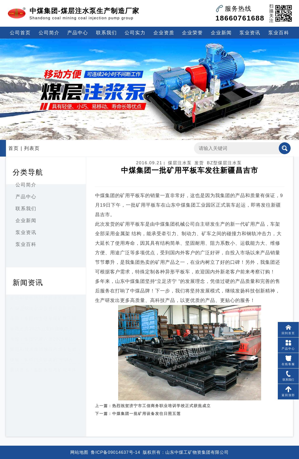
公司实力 (135, 32)
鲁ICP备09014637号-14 (115, 452)
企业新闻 (221, 32)
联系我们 (106, 32)
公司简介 (49, 32)
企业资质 (163, 32)
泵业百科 (278, 32)
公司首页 (20, 32)
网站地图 (79, 452)
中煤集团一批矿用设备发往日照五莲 (146, 408)
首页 (13, 148)
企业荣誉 (192, 32)
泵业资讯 (249, 32)
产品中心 (77, 32)
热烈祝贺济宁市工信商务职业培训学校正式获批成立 (161, 401)
